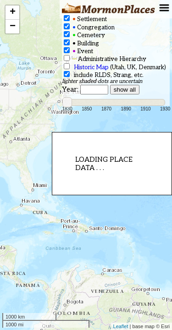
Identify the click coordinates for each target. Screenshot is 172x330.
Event (78, 51)
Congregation (89, 27)
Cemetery (84, 35)
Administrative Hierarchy (105, 59)
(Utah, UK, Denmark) (115, 67)
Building (81, 43)
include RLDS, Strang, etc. (104, 75)
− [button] (13, 26)
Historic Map (91, 67)
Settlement (85, 19)
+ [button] (13, 12)
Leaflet (120, 326)
